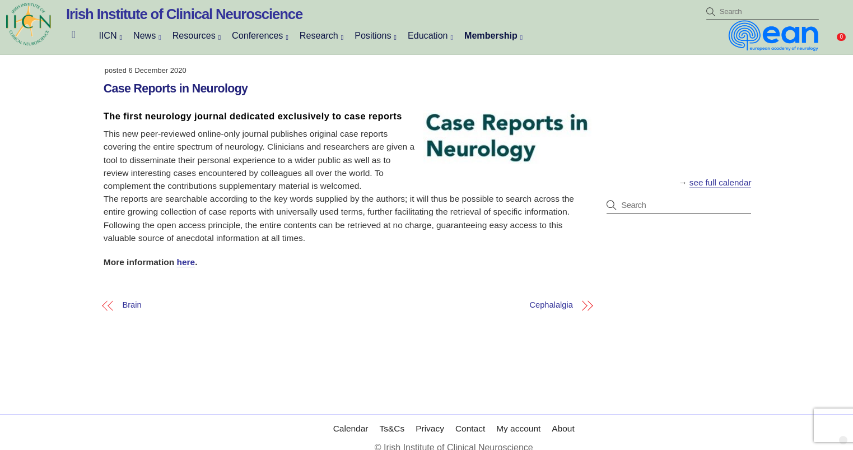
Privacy (430, 428)
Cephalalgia (551, 305)
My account (518, 428)
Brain (131, 305)
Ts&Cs (391, 428)
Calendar (351, 428)
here (185, 262)
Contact (470, 428)
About (563, 428)
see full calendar (720, 182)
